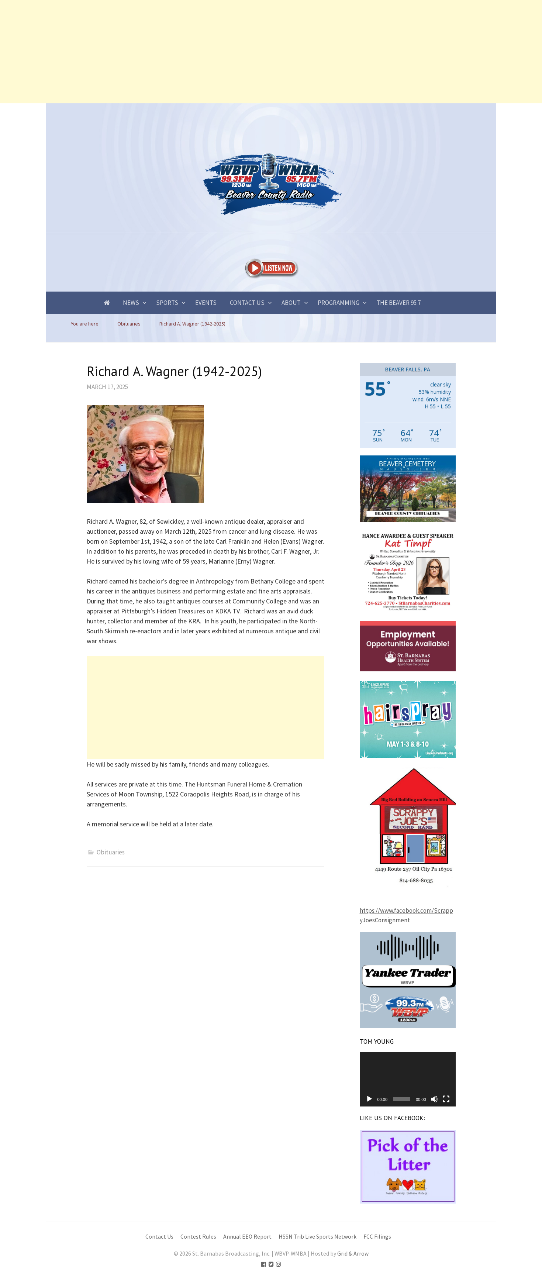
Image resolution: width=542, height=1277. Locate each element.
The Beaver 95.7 (398, 303)
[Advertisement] (221, 51)
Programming (338, 303)
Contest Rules (198, 1236)
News (131, 303)
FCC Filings (377, 1236)
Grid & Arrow (353, 1253)
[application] (408, 1079)
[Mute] (434, 1099)
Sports (167, 303)
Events (206, 303)
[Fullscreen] (446, 1099)
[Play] (369, 1099)
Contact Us (247, 303)
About (291, 303)
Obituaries (111, 852)
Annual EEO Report (247, 1236)
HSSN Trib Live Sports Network (317, 1236)
